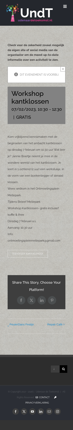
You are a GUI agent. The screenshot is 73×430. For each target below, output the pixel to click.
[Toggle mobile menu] (65, 6)
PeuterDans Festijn (22, 324)
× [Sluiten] (63, 68)
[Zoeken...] (55, 369)
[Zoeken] (63, 369)
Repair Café (55, 324)
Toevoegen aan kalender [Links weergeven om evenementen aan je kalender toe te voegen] (27, 253)
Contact (43, 397)
